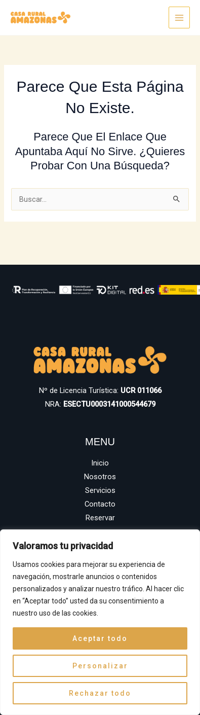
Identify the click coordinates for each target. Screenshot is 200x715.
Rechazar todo (100, 693)
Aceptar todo (100, 638)
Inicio (100, 463)
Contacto (100, 504)
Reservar (100, 517)
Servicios (100, 490)
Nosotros (100, 476)
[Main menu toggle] (179, 17)
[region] (100, 622)
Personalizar (100, 666)
